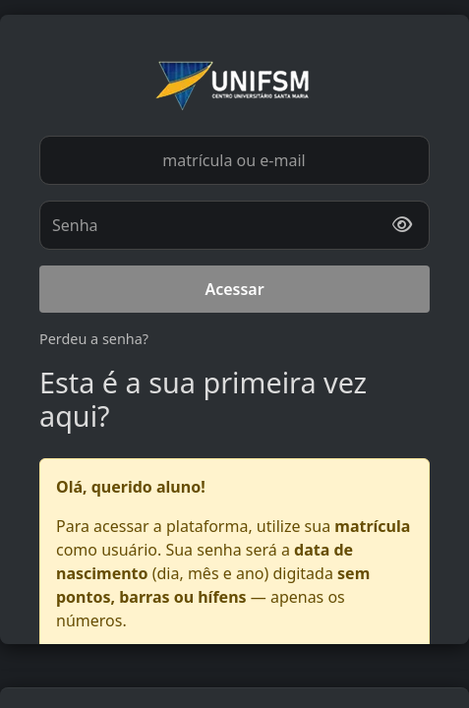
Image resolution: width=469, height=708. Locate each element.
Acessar (234, 289)
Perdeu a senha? (93, 338)
